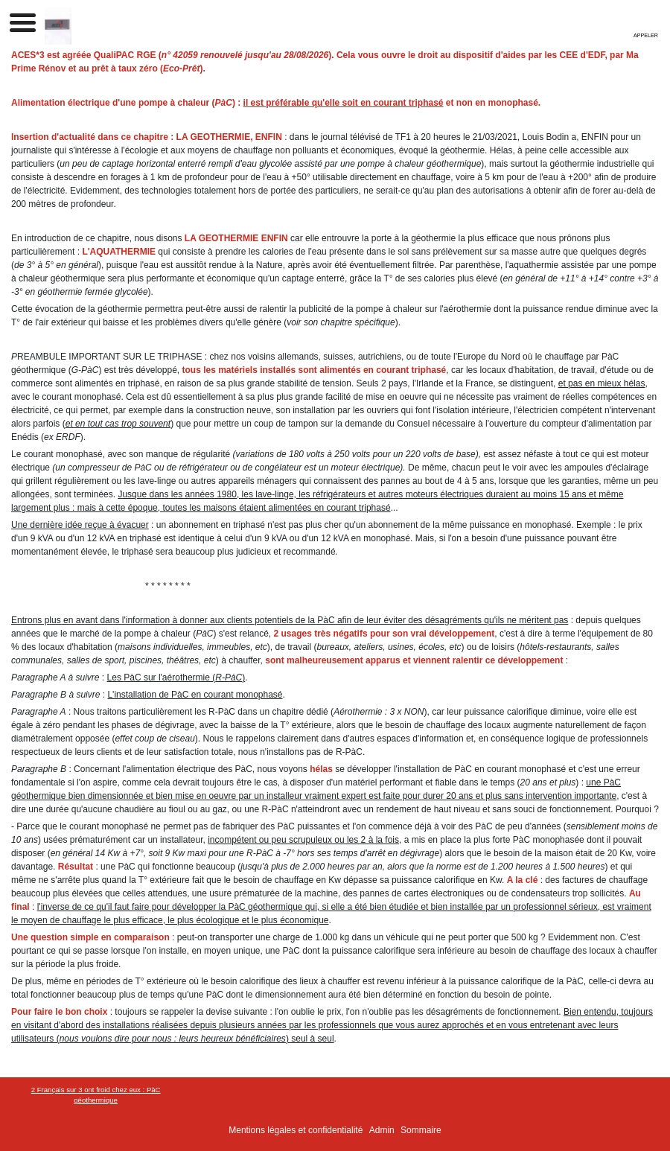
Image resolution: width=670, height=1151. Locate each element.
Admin (382, 1130)
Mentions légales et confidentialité (296, 1130)
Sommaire (421, 1130)
